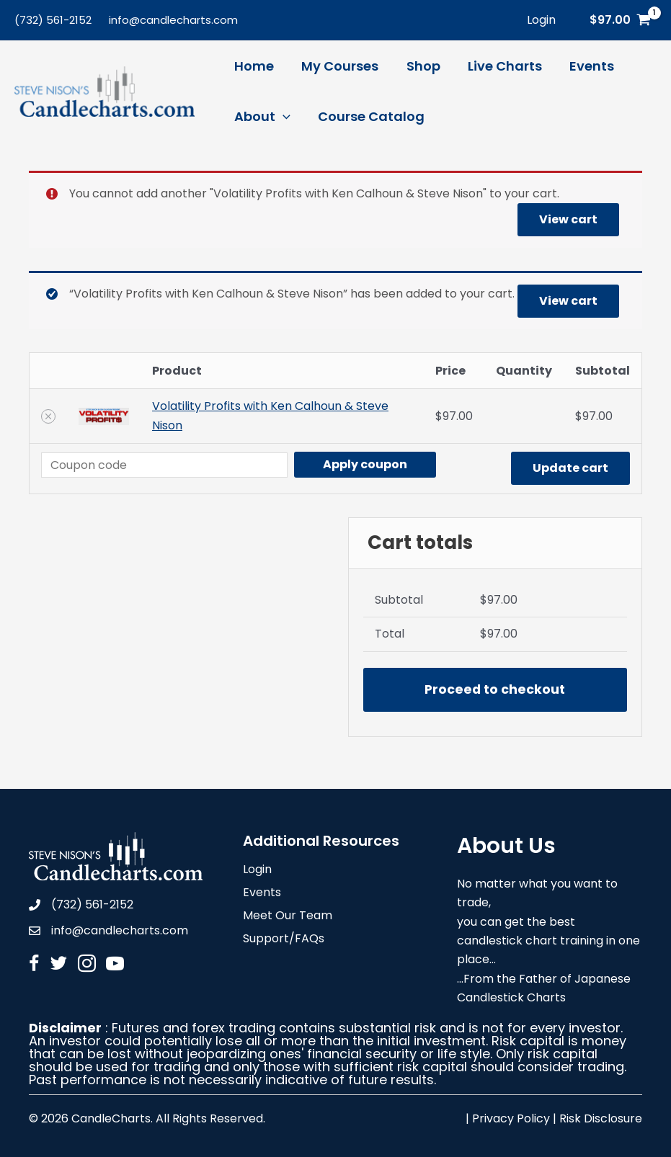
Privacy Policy (511, 1118)
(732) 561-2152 (53, 19)
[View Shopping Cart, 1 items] (620, 20)
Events (262, 894)
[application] (282, 116)
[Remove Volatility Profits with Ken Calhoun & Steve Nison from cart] (48, 416)
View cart (568, 219)
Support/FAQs (283, 940)
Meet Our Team (287, 917)
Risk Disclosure (600, 1118)
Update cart (570, 468)
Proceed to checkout (495, 689)
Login (257, 870)
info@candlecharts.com (173, 19)
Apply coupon (365, 464)
